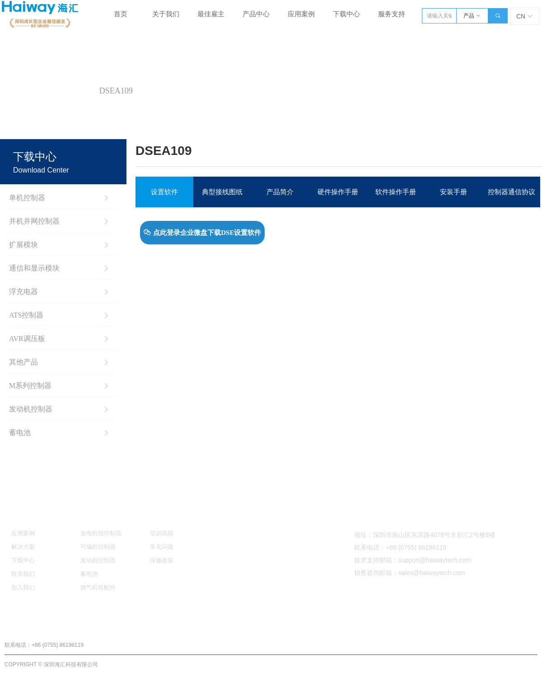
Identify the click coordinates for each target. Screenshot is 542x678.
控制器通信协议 (511, 192)
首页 (17, 90)
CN (520, 16)
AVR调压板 (62, 90)
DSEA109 (116, 90)
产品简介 (280, 192)
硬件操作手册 (338, 192)
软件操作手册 (395, 192)
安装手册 (453, 192)
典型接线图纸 (222, 192)
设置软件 (164, 192)
